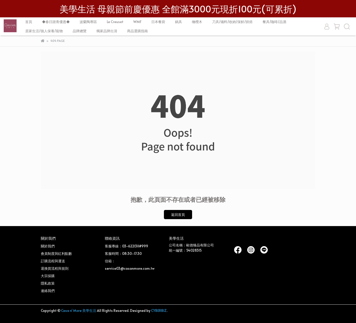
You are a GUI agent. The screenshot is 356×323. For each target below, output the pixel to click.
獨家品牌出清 (106, 31)
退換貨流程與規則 (54, 268)
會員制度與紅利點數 (56, 253)
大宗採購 (48, 275)
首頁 (28, 21)
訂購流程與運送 (53, 261)
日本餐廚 (158, 21)
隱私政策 (48, 283)
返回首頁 (178, 214)
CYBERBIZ (159, 310)
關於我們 (48, 246)
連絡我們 (48, 290)
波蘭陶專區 (88, 21)
